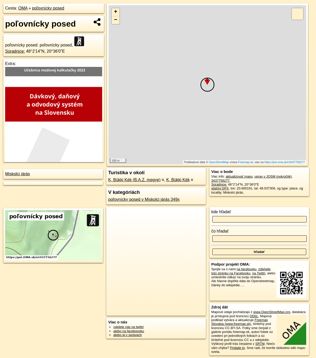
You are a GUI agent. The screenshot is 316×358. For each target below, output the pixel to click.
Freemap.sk (245, 162)
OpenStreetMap (219, 162)
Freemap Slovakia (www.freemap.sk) (239, 322)
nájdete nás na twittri (128, 327)
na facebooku (246, 269)
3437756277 (220, 180)
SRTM (260, 344)
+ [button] (115, 12)
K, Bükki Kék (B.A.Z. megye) (134, 180)
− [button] (115, 20)
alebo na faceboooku (128, 331)
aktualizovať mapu (239, 176)
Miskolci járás (17, 174)
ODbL (254, 316)
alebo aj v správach (127, 335)
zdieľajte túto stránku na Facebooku (241, 271)
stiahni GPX (220, 188)
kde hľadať (221, 212)
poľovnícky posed (48, 8)
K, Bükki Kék (178, 180)
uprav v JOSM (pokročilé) (272, 176)
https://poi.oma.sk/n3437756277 (284, 162)
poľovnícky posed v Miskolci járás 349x (144, 199)
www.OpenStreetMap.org (271, 312)
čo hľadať (220, 231)
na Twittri (258, 273)
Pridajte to (237, 348)
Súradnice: (15, 51)
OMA (23, 8)
